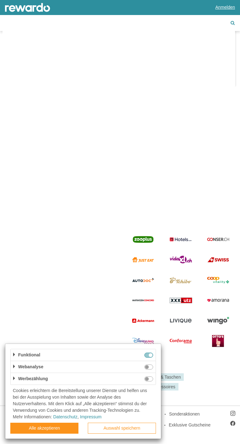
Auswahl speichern (121, 428)
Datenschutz (65, 416)
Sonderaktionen (184, 413)
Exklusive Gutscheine (190, 424)
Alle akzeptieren (44, 428)
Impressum (91, 416)
